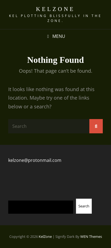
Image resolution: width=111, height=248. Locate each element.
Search (83, 206)
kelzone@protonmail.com (34, 160)
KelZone (55, 9)
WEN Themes (91, 236)
